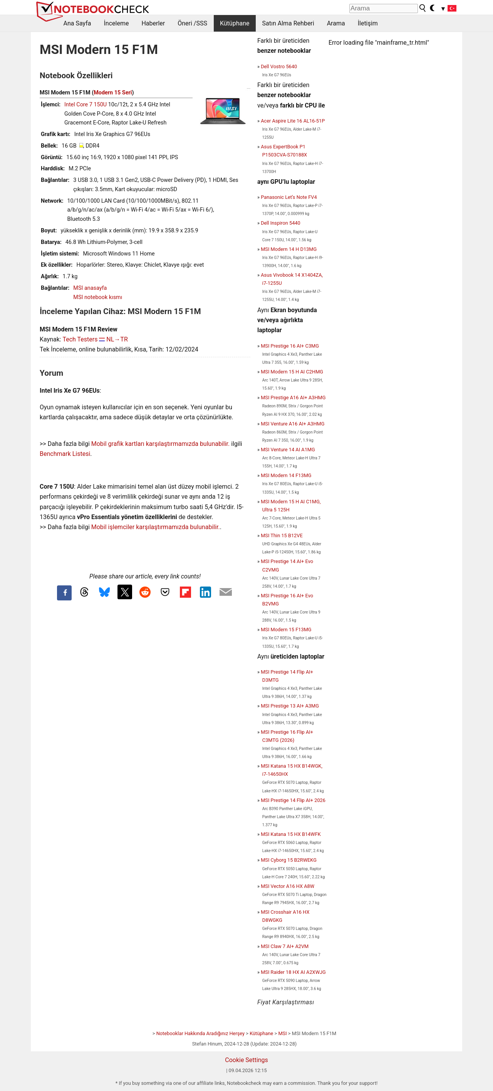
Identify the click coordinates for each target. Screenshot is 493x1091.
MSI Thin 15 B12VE (282, 535)
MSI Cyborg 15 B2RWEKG (289, 860)
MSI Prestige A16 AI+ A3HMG (293, 397)
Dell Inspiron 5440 (280, 223)
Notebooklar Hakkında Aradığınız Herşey (200, 1033)
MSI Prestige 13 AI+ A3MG (290, 706)
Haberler (153, 23)
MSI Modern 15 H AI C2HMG (292, 372)
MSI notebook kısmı (97, 297)
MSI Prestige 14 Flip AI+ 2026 (293, 800)
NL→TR (116, 339)
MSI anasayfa (90, 288)
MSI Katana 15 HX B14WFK (291, 834)
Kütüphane (235, 23)
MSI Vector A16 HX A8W (287, 886)
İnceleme (116, 23)
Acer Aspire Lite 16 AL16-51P (293, 121)
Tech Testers (79, 339)
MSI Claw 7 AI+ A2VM (285, 946)
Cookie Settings (246, 1060)
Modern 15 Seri (113, 92)
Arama (336, 23)
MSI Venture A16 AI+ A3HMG (292, 424)
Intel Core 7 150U (85, 104)
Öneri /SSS (192, 23)
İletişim (368, 23)
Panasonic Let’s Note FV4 (289, 197)
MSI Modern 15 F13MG (286, 629)
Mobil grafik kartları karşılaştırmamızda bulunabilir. (160, 443)
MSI (282, 1033)
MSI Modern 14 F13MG (286, 475)
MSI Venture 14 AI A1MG (288, 449)
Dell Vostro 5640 (279, 66)
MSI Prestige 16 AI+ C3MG (290, 346)
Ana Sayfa (77, 23)
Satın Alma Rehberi (288, 23)
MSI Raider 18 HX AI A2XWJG (293, 972)
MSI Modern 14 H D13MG (289, 249)
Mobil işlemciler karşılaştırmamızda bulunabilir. (155, 527)
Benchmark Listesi (65, 453)
